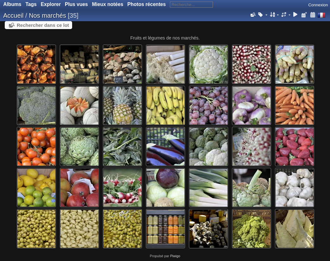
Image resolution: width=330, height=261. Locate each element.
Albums (12, 4)
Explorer (51, 4)
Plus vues (76, 4)
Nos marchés (47, 15)
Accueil (13, 15)
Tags (30, 4)
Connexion (318, 5)
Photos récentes (147, 4)
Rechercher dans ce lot (43, 25)
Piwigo (175, 256)
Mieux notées (107, 4)
